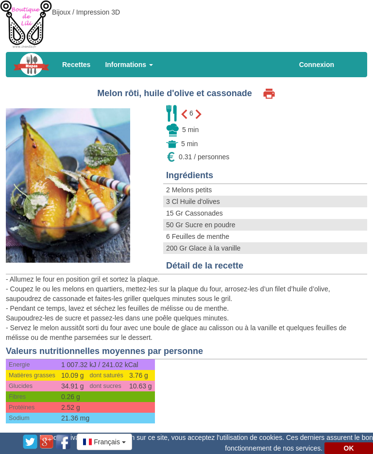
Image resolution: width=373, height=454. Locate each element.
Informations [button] (129, 64)
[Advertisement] (186, 22)
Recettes (76, 64)
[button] (104, 442)
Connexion (316, 64)
